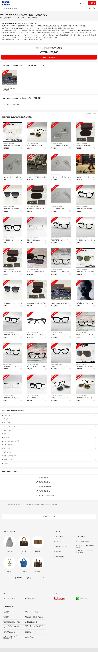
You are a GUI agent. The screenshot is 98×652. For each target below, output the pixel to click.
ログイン (83, 3)
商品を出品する (43, 478)
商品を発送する (43, 491)
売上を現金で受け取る (45, 495)
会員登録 (92, 3)
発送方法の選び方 (43, 486)
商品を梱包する (43, 482)
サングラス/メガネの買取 (10, 104)
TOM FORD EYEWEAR (8, 143)
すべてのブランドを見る (23, 578)
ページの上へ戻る (49, 516)
